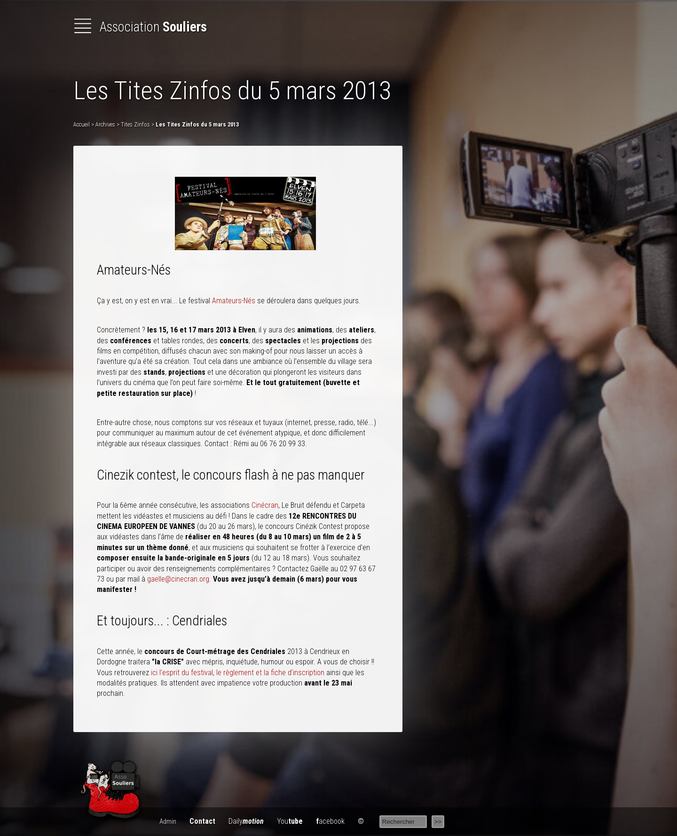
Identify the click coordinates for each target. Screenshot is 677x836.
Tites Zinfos (135, 124)
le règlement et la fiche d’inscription (270, 672)
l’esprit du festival (186, 672)
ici (154, 672)
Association (140, 27)
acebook (330, 821)
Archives (105, 124)
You (290, 821)
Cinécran (265, 505)
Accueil (81, 124)
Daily (246, 821)
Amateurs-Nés (233, 300)
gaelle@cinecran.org (178, 579)
